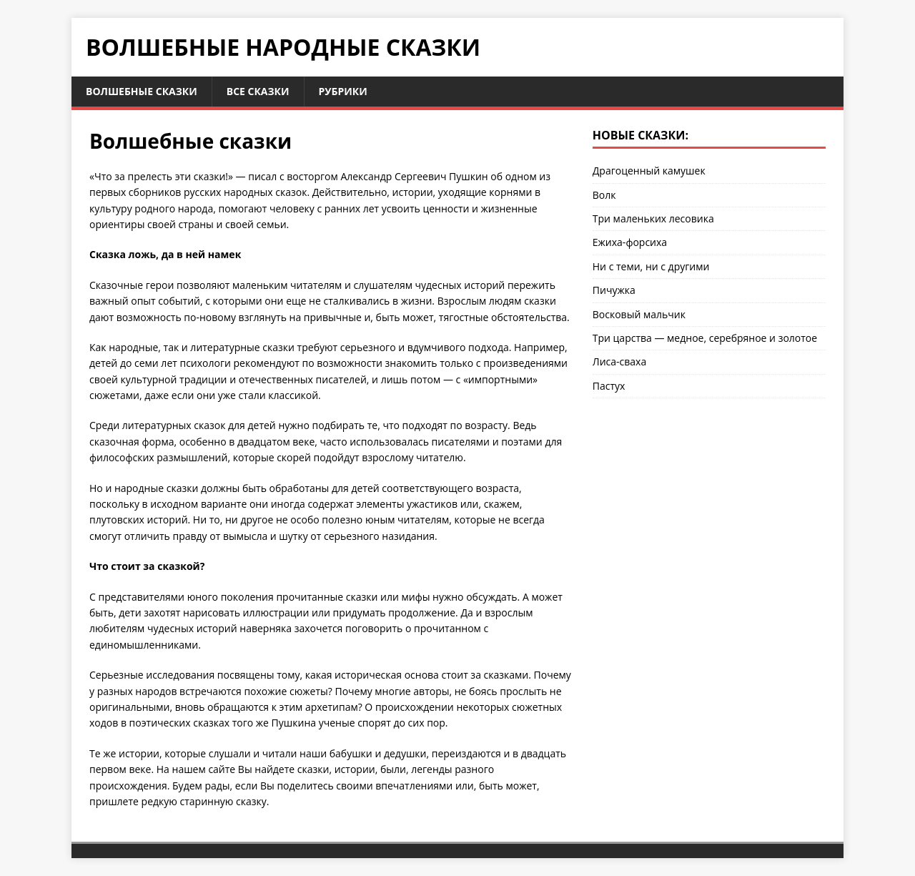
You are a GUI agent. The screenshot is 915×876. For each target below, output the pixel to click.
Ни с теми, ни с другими (651, 266)
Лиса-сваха (619, 361)
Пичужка (614, 290)
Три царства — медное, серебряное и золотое (705, 338)
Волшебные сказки (141, 91)
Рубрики (343, 91)
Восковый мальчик (639, 314)
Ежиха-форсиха (630, 242)
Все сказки (258, 91)
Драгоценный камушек (649, 170)
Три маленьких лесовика (653, 218)
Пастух (609, 386)
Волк (604, 195)
